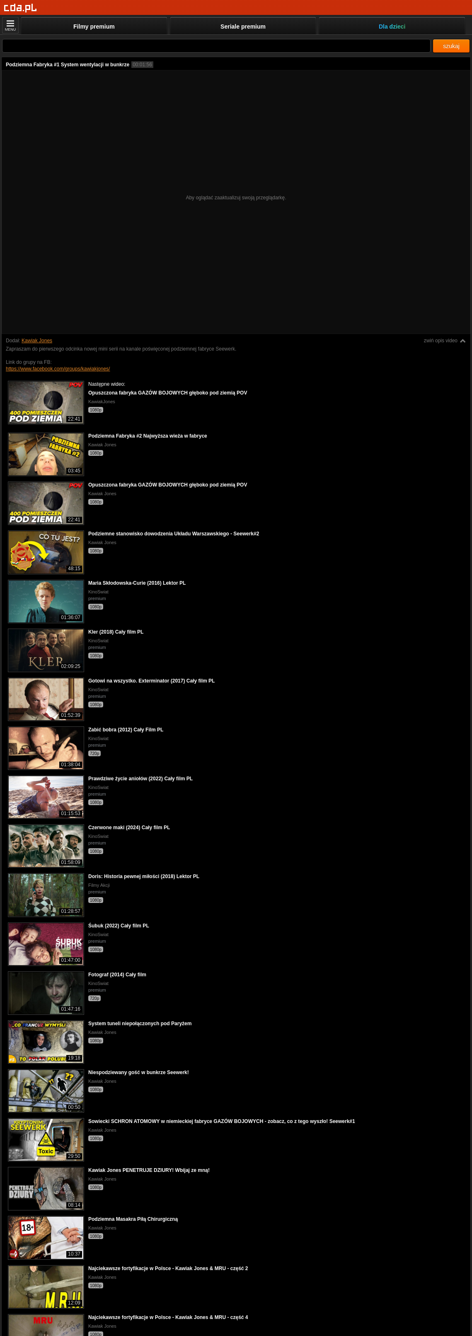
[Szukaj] (216, 46)
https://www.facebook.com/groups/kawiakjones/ (58, 369)
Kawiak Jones (37, 341)
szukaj (451, 46)
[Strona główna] (20, 8)
